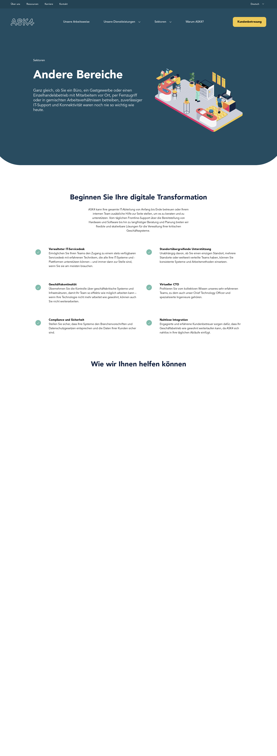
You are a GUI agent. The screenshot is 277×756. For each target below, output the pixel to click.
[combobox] (257, 4)
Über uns (15, 4)
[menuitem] (76, 22)
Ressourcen (32, 4)
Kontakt (63, 4)
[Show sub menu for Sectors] (170, 22)
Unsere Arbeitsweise (76, 22)
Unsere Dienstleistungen (119, 22)
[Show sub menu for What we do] (138, 22)
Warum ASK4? (195, 22)
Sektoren (160, 22)
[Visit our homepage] (22, 22)
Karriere (49, 4)
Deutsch (255, 4)
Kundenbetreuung (249, 22)
